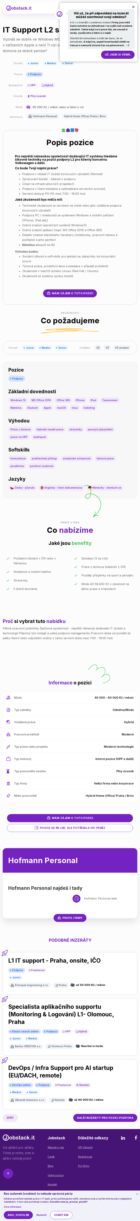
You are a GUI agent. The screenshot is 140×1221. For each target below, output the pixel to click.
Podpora (35, 74)
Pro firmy (83, 1166)
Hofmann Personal (45, 116)
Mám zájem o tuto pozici (70, 293)
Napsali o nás (56, 1147)
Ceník (51, 1156)
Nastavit (41, 1214)
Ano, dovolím (18, 1215)
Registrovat (85, 1156)
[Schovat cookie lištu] (137, 1194)
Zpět (10, 1117)
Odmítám (61, 1215)
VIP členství (85, 1147)
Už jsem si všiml (118, 54)
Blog (50, 1166)
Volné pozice (56, 1175)
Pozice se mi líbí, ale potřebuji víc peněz (70, 828)
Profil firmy (69, 918)
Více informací (12, 1206)
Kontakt (52, 1184)
